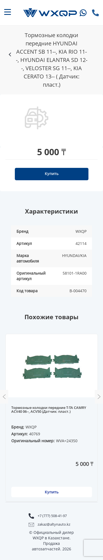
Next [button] (99, 397)
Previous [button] (4, 397)
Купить (52, 173)
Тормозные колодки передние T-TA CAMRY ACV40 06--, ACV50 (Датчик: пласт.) (48, 410)
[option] (36, 117)
